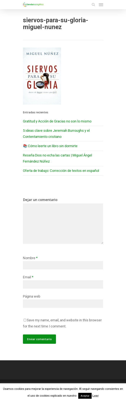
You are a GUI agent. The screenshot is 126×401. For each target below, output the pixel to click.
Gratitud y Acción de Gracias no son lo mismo (57, 121)
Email (28, 277)
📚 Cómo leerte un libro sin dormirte (50, 146)
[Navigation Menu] (101, 4)
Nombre (30, 258)
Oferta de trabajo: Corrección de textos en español (61, 171)
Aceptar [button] (85, 395)
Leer (95, 395)
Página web (31, 296)
